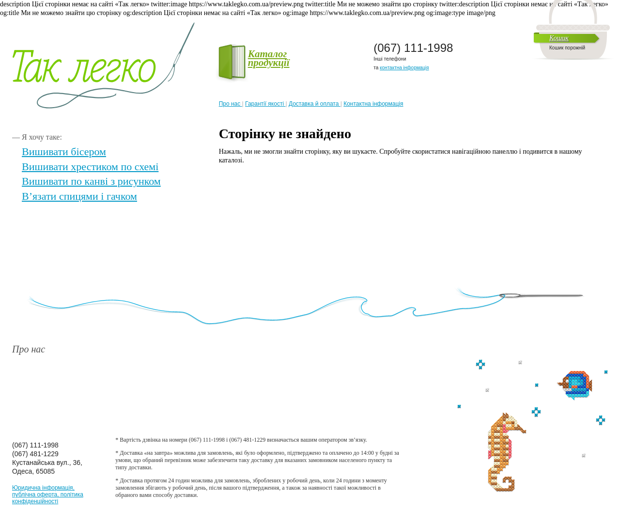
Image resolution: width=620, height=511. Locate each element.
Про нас (230, 103)
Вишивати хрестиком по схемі (90, 166)
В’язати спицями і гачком (79, 196)
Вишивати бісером (64, 151)
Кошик (559, 38)
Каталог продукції (254, 58)
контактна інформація (404, 67)
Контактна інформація (373, 103)
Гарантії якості (265, 103)
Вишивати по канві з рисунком (91, 181)
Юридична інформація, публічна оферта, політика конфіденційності (47, 494)
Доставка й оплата (315, 103)
